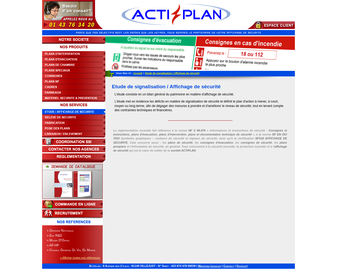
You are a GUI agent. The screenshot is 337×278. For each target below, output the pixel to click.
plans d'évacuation (144, 134)
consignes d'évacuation (216, 142)
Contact (228, 265)
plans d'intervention (172, 134)
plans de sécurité (180, 142)
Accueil (137, 73)
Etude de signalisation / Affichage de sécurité (172, 73)
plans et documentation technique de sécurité (220, 134)
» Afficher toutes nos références (80, 257)
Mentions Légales (209, 265)
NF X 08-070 (197, 130)
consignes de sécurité (256, 142)
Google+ (242, 265)
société (183, 150)
